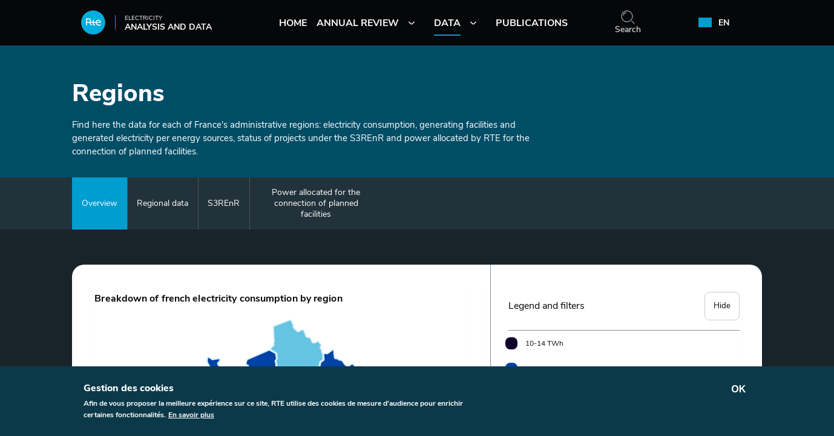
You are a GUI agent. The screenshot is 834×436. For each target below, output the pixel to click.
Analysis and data (146, 26)
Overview (99, 203)
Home (293, 23)
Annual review (358, 23)
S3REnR (224, 203)
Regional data (162, 203)
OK (738, 389)
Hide (725, 298)
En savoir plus (191, 415)
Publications (532, 23)
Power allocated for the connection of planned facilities (316, 203)
